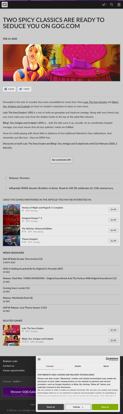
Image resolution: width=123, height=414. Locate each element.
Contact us (8, 366)
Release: (17, 178)
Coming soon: (14, 288)
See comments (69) (61, 160)
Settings (78, 407)
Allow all (105, 407)
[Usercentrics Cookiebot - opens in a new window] (107, 359)
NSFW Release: (22, 308)
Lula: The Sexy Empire (95, 102)
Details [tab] (78, 366)
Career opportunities (14, 370)
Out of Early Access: (20, 259)
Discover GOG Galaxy (24, 391)
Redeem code (10, 361)
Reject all (51, 407)
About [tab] (106, 366)
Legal (32, 405)
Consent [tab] (50, 366)
